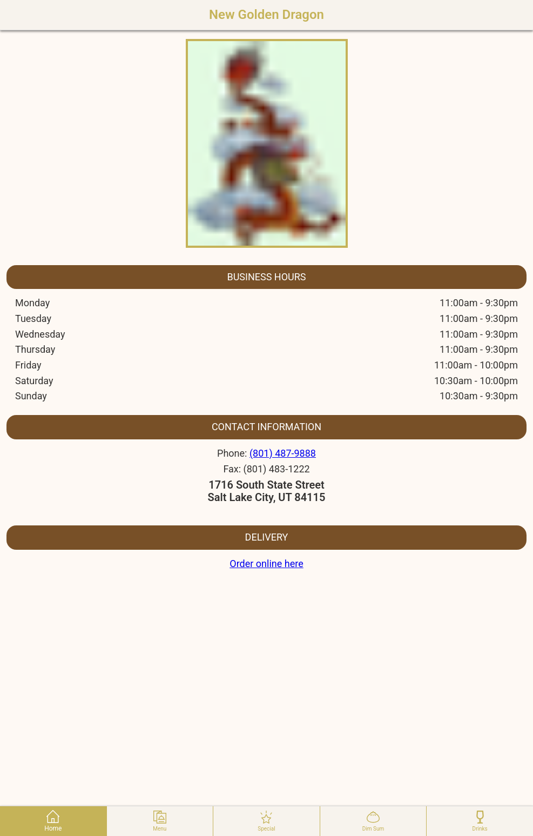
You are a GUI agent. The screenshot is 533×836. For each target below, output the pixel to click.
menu (159, 821)
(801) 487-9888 (282, 453)
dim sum (373, 821)
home (53, 821)
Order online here (266, 563)
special (266, 821)
